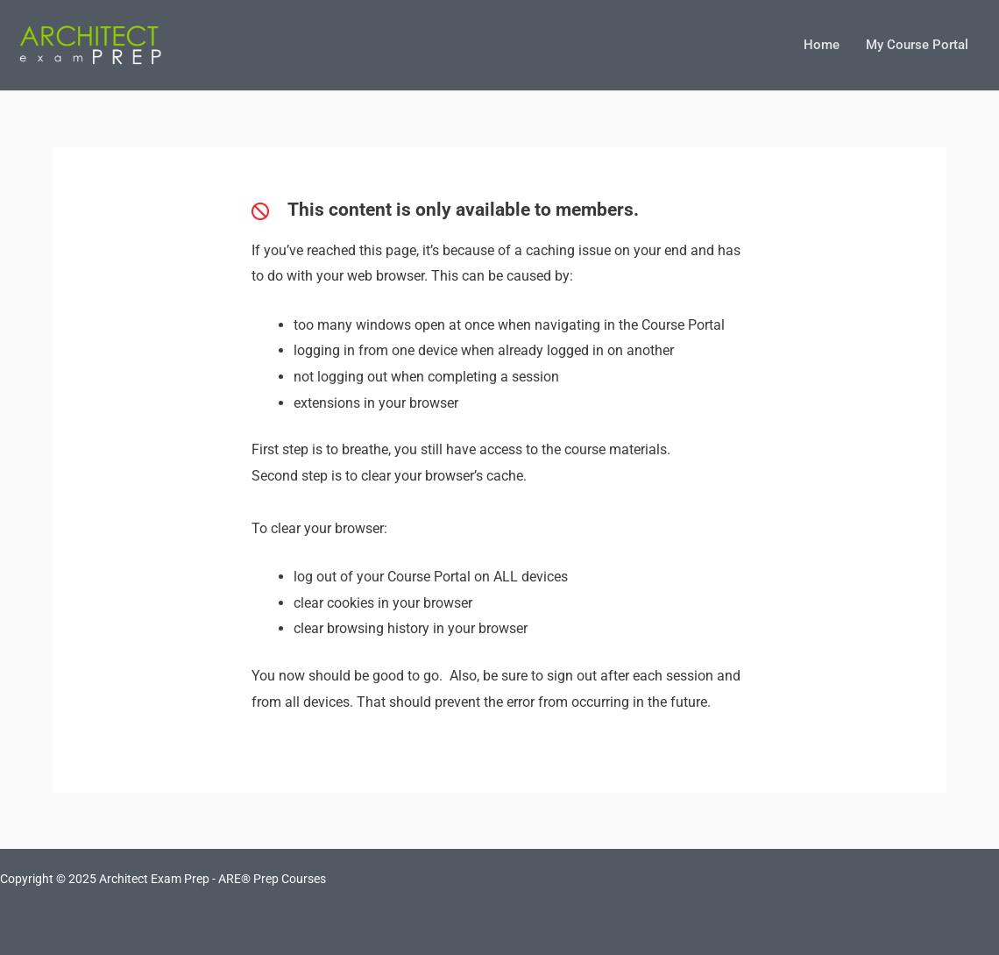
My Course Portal (917, 45)
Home (822, 45)
